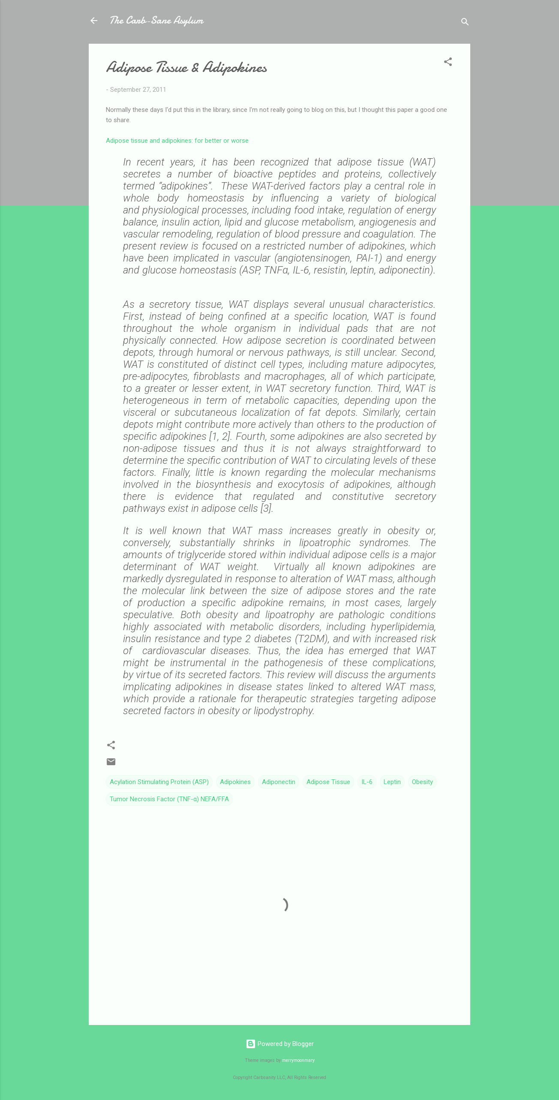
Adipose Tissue (328, 782)
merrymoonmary (298, 1060)
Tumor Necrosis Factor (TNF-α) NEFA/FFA (169, 799)
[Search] (465, 23)
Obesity (422, 782)
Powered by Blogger (280, 1044)
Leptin (392, 782)
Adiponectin (278, 782)
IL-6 (367, 782)
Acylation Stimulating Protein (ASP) (159, 782)
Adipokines (235, 782)
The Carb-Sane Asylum (156, 20)
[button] (448, 63)
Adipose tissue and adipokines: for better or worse (177, 140)
